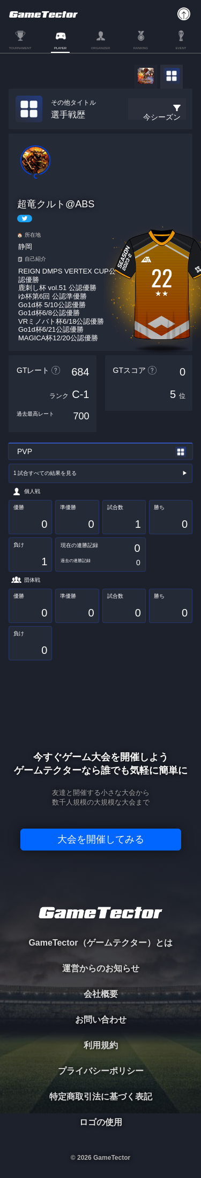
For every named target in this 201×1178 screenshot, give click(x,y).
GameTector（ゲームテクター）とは (100, 942)
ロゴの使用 (100, 1122)
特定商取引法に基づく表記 (100, 1096)
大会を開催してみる (100, 839)
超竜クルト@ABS (55, 204)
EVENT (180, 48)
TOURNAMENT (20, 48)
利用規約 (101, 1045)
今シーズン (162, 117)
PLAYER (60, 48)
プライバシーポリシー (101, 1070)
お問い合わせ (100, 1019)
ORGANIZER (100, 48)
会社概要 (101, 993)
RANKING (140, 48)
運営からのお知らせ (100, 968)
